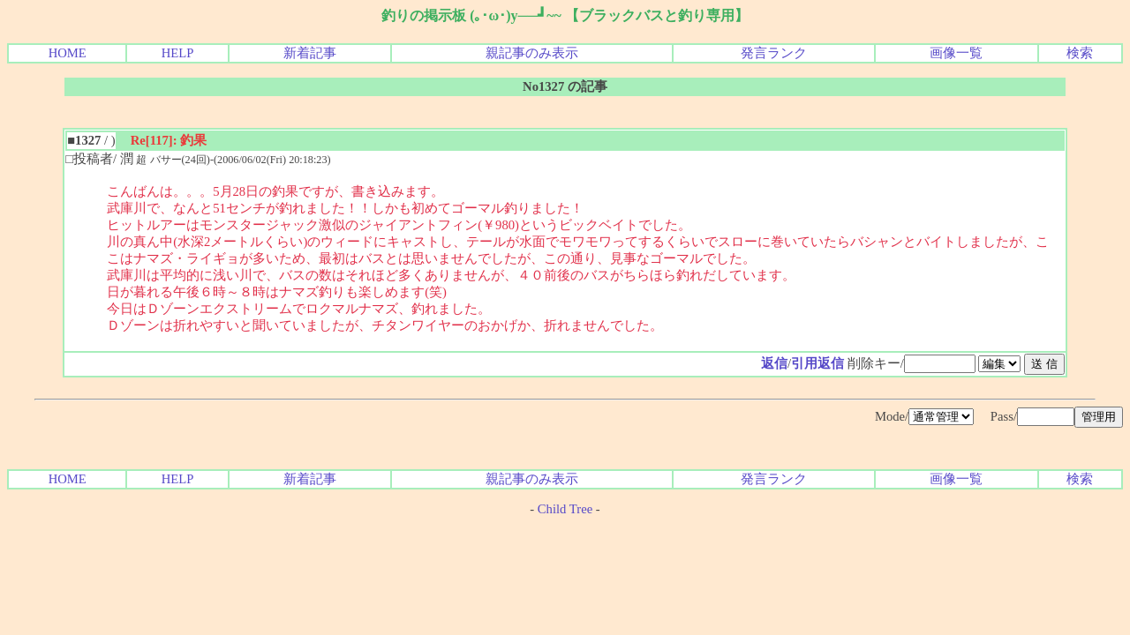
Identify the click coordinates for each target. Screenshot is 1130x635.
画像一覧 (956, 53)
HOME (68, 53)
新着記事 (309, 53)
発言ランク (774, 53)
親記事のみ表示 (532, 53)
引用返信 (817, 363)
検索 (1079, 53)
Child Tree (565, 509)
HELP (178, 53)
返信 (774, 363)
